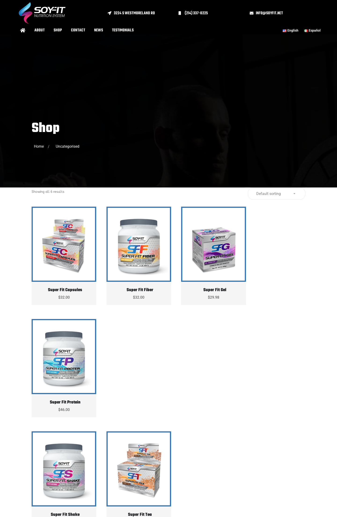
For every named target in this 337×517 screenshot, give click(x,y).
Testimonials (123, 30)
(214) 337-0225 (196, 13)
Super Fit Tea (134, 393)
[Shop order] (276, 193)
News (98, 30)
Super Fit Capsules (63, 285)
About (39, 30)
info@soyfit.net (269, 13)
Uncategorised (67, 146)
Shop (58, 30)
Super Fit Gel (204, 285)
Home (40, 146)
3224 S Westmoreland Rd (134, 13)
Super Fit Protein (275, 285)
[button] (143, 13)
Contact (78, 30)
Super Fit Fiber (133, 285)
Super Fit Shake (62, 393)
